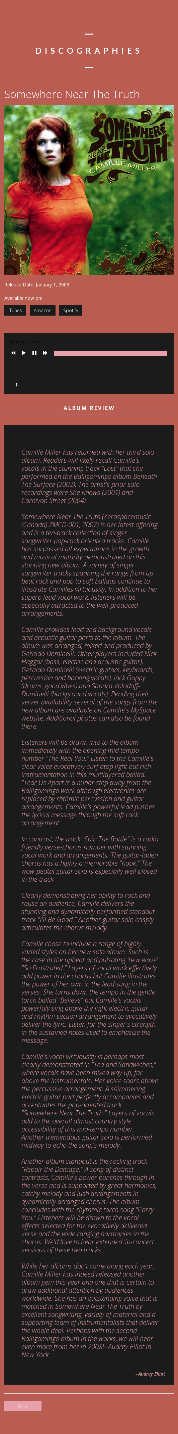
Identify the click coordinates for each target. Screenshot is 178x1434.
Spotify (70, 310)
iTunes (15, 310)
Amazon (43, 310)
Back (23, 1405)
